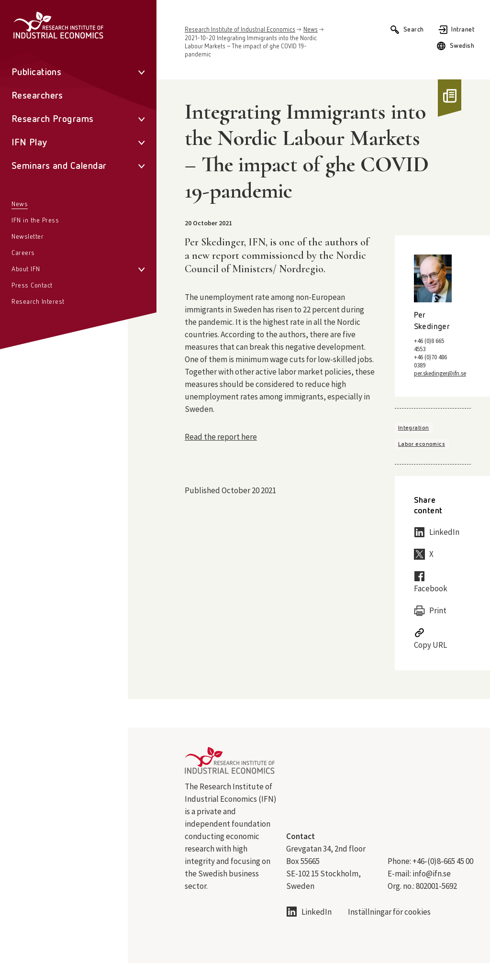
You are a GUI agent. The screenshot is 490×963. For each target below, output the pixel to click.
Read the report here (221, 437)
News (310, 30)
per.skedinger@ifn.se (440, 373)
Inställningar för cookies (389, 912)
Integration (413, 428)
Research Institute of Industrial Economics (240, 30)
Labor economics (421, 444)
